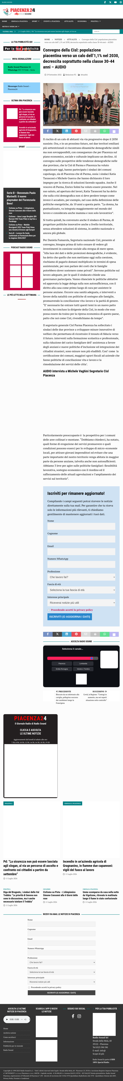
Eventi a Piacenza (52, 21)
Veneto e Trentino (83, 669)
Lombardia (83, 664)
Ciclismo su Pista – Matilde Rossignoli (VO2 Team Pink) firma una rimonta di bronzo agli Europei (22, 227)
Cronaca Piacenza (19, 21)
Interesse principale (58, 597)
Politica (95, 21)
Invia (33, 70)
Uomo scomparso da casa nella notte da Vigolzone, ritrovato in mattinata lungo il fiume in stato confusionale (101, 895)
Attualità (68, 21)
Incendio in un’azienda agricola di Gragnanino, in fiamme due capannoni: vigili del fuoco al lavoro (28, 132)
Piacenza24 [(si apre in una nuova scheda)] (12, 89)
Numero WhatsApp (57, 558)
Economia (82, 21)
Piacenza (62, 664)
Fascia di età (54, 584)
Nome (50, 520)
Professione (53, 571)
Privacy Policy (8, 1078)
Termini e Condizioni (21, 1078)
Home (4, 21)
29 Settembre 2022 (54, 74)
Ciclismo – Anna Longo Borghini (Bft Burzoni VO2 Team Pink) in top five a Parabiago (22, 218)
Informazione (8, 1041)
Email (50, 546)
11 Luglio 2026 (11, 878)
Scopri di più (98, 1053)
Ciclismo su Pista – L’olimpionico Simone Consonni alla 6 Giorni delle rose (22, 210)
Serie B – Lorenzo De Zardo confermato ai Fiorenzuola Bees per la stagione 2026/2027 (22, 235)
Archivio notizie (9, 1033)
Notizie (58, 39)
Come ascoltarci (9, 1037)
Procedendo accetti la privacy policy (72, 609)
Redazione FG (70, 74)
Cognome (52, 533)
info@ (103, 1050)
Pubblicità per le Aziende (13, 1046)
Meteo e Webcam (9, 26)
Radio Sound (7, 2)
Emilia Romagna (62, 669)
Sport (34, 21)
